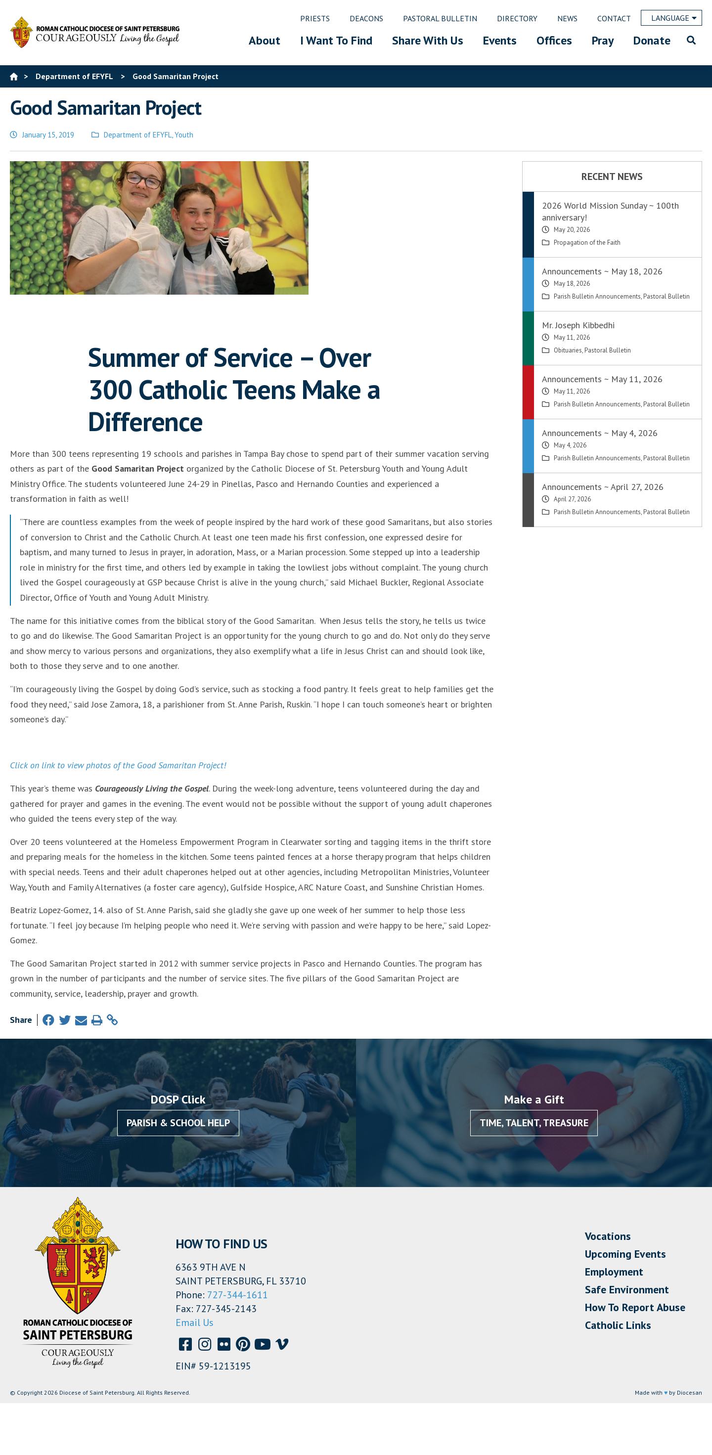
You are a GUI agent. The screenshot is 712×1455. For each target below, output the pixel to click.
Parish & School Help (178, 1122)
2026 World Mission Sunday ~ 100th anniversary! (610, 211)
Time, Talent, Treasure (534, 1122)
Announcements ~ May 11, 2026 (602, 379)
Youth (184, 134)
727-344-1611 (237, 1294)
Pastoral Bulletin (666, 296)
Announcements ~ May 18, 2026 (602, 271)
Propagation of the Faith (587, 242)
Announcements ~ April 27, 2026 (603, 486)
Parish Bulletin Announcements (597, 296)
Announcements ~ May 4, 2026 (600, 433)
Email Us (195, 1322)
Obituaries (568, 350)
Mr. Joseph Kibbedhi (578, 325)
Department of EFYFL (138, 134)
